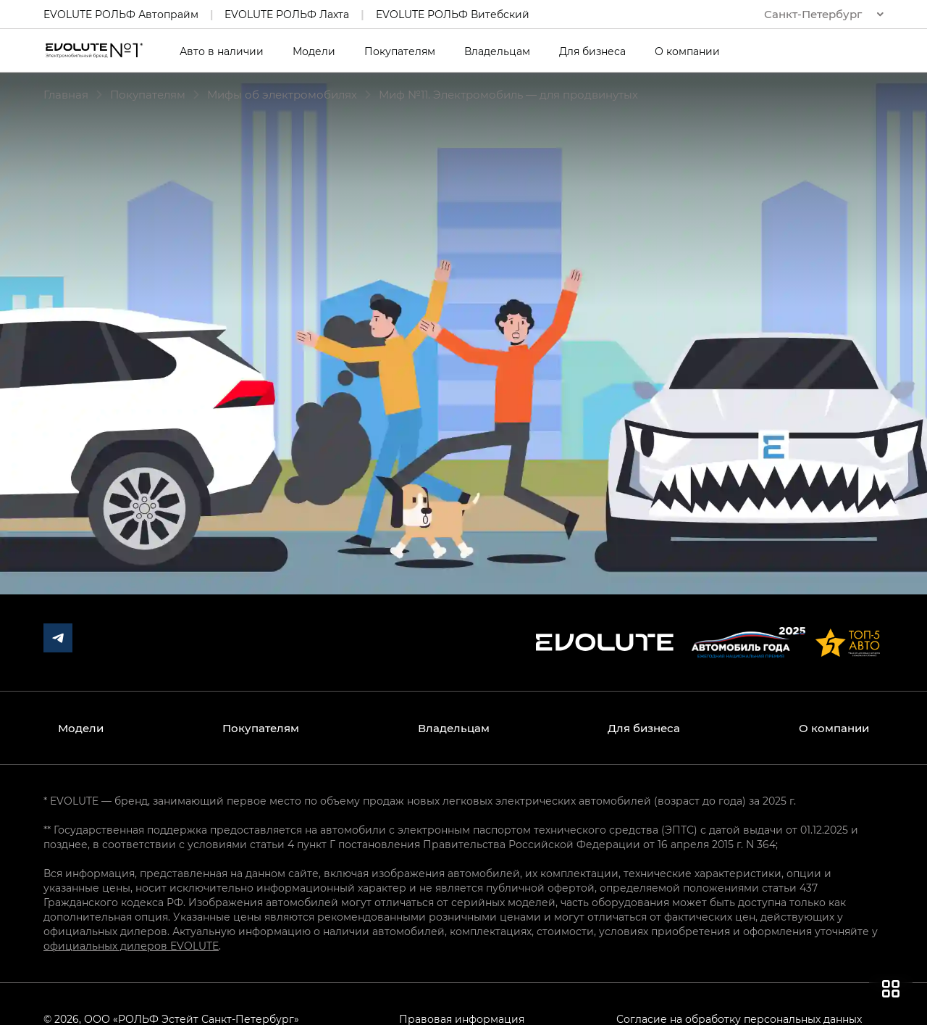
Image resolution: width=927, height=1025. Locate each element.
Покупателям (399, 51)
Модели (314, 51)
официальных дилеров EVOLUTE (131, 946)
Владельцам (497, 51)
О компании (687, 51)
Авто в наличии (222, 51)
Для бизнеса (592, 51)
